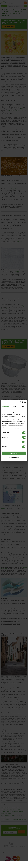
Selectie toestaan (14, 457)
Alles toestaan (14, 453)
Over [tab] (23, 406)
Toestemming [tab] (5, 406)
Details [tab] (14, 406)
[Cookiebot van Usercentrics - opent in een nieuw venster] (20, 402)
